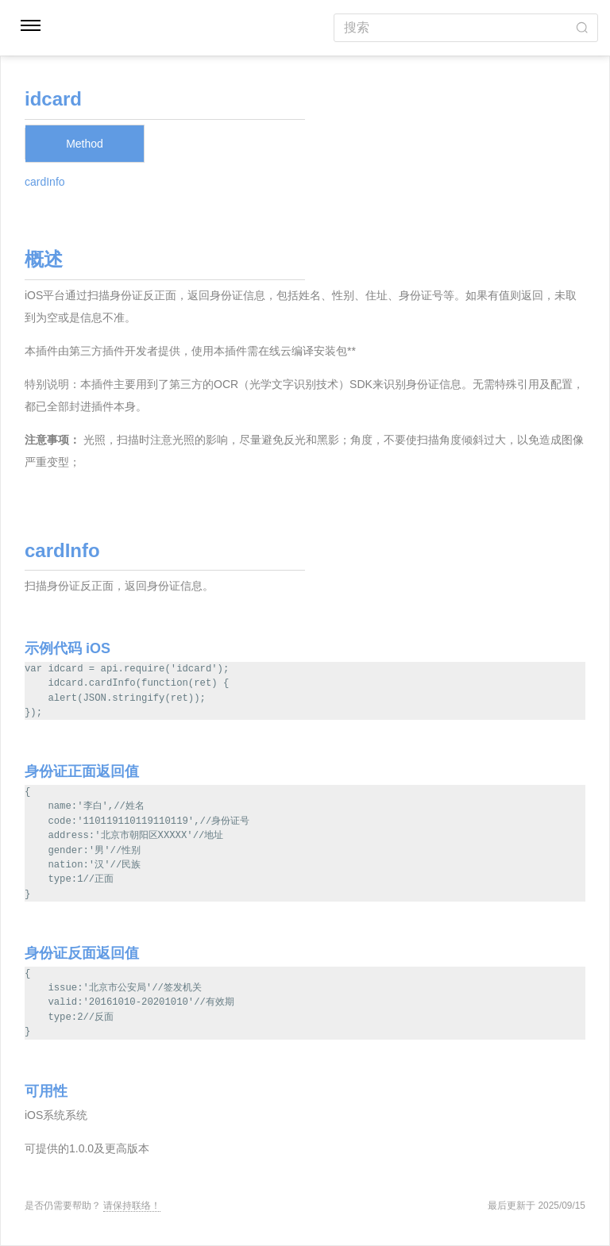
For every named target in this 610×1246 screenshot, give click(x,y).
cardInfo (45, 181)
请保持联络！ (131, 1205)
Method (84, 143)
